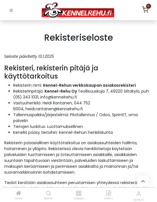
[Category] (78, 193)
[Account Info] (138, 194)
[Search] (48, 193)
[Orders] (108, 193)
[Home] (18, 193)
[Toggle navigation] (11, 10)
